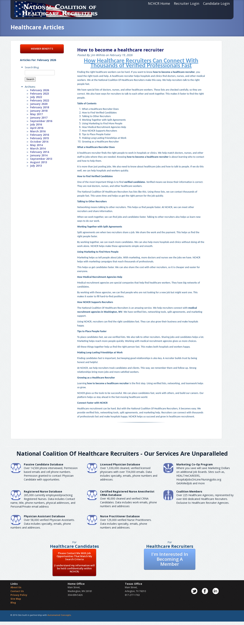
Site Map (15, 598)
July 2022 (36, 97)
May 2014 (36, 145)
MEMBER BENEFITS (42, 48)
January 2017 (38, 117)
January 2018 (38, 110)
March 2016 (38, 131)
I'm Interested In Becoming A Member (169, 559)
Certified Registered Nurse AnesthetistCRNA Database (127, 493)
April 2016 (36, 128)
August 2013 (38, 162)
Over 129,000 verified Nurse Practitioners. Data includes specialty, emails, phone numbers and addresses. (126, 523)
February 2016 (39, 135)
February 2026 (39, 90)
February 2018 (39, 107)
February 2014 (39, 152)
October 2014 (39, 141)
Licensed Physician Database (120, 464)
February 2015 (39, 138)
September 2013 (41, 159)
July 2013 (36, 165)
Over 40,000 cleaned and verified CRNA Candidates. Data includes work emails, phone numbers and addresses (128, 502)
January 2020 (38, 104)
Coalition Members (189, 491)
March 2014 (38, 148)
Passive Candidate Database (43, 464)
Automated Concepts (59, 615)
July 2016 (36, 124)
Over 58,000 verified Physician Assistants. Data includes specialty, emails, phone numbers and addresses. (42, 523)
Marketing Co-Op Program (194, 464)
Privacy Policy (18, 595)
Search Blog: (32, 67)
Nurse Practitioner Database (120, 516)
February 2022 (39, 100)
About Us (15, 587)
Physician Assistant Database (44, 516)
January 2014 (38, 155)
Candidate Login (216, 3)
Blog (13, 602)
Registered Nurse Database (43, 491)
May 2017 (36, 114)
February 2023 (39, 93)
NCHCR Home (159, 3)
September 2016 (41, 121)
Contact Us (17, 591)
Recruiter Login (186, 3)
